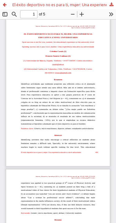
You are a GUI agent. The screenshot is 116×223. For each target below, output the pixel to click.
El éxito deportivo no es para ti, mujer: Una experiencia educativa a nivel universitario (64, 4)
